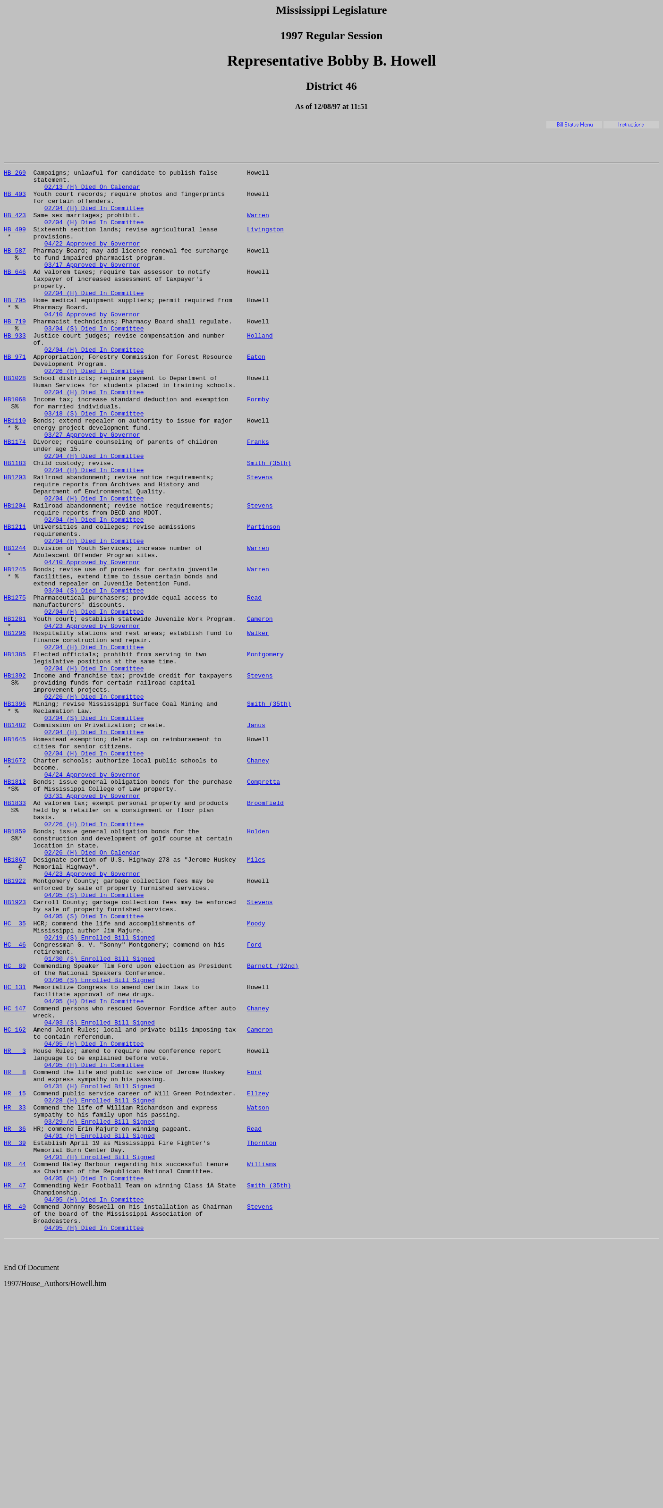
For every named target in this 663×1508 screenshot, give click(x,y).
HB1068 (15, 445)
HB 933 (15, 369)
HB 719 (15, 352)
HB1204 (15, 573)
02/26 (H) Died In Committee (94, 411)
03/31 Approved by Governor (92, 921)
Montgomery (265, 751)
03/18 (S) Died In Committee (94, 462)
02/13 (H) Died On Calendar (92, 190)
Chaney (258, 879)
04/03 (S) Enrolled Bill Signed (99, 1193)
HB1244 (15, 624)
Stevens (260, 539)
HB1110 (15, 471)
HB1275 (15, 683)
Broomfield (265, 930)
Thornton (261, 1338)
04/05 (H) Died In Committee (94, 1168)
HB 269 (15, 173)
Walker (258, 726)
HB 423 (15, 224)
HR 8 (15, 1253)
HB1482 (15, 836)
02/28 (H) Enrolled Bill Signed (99, 1287)
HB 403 (15, 199)
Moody (256, 1074)
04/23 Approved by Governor (92, 717)
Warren (258, 224)
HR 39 (15, 1338)
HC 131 (15, 1151)
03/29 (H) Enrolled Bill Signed (99, 1312)
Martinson (263, 598)
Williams (261, 1363)
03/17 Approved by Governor (92, 284)
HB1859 (15, 964)
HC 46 (15, 1100)
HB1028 (15, 420)
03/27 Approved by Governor (92, 488)
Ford (254, 1100)
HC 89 (15, 1125)
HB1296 (15, 726)
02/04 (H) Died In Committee (94, 216)
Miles (256, 998)
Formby (258, 445)
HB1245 (15, 649)
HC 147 (15, 1176)
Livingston (265, 241)
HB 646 (15, 292)
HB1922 (15, 1023)
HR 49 (15, 1414)
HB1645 (15, 853)
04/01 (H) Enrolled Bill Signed (99, 1329)
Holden (258, 964)
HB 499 (15, 241)
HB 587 (15, 267)
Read (254, 683)
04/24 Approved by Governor (92, 896)
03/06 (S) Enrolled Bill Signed (99, 1142)
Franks (258, 496)
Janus (256, 836)
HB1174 (15, 496)
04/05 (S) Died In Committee (94, 1040)
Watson (258, 1295)
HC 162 (15, 1202)
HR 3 (15, 1227)
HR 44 (15, 1363)
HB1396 (15, 811)
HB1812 (15, 904)
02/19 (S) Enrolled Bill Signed (99, 1091)
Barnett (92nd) (272, 1125)
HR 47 (15, 1389)
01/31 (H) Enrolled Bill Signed (99, 1270)
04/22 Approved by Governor (92, 258)
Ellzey (258, 1278)
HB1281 (15, 709)
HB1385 (15, 751)
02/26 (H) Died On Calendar (92, 989)
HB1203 (15, 539)
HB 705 (15, 326)
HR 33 (15, 1295)
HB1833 (15, 930)
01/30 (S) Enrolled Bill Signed (99, 1117)
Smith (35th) (269, 522)
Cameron (260, 709)
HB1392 (15, 777)
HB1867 (15, 998)
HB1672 (15, 879)
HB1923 (15, 1049)
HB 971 (15, 394)
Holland (260, 369)
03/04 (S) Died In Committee (94, 360)
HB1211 (15, 598)
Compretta (263, 904)
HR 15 (15, 1278)
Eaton (256, 394)
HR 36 (15, 1321)
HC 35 (15, 1074)
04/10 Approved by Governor (92, 343)
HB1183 (15, 522)
